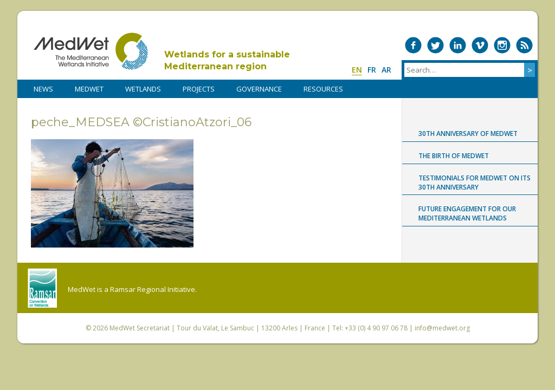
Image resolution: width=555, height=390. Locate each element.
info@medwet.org (442, 328)
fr (371, 69)
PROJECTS (199, 89)
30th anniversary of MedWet (468, 133)
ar (386, 69)
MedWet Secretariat (139, 328)
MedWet (91, 51)
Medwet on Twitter (435, 45)
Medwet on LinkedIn (457, 45)
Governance (259, 89)
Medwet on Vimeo (480, 45)
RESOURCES (323, 89)
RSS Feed (524, 45)
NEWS (43, 89)
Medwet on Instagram (502, 45)
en (357, 69)
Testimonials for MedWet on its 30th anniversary (474, 182)
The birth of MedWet (453, 155)
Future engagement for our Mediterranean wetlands (467, 213)
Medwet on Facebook (413, 45)
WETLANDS (143, 89)
